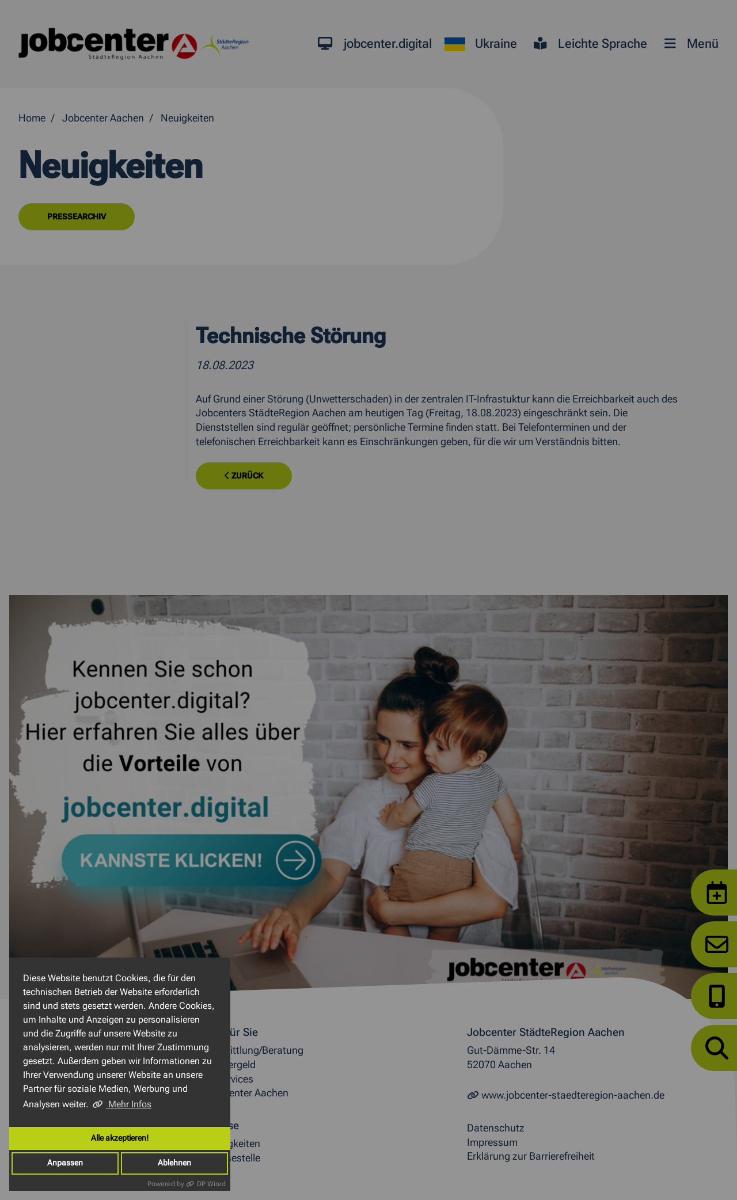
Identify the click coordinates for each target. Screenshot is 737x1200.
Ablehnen (174, 1163)
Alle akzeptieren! (120, 1138)
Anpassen (65, 1163)
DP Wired (211, 1184)
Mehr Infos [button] (128, 1104)
